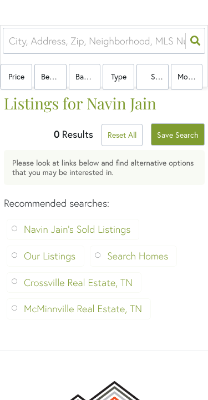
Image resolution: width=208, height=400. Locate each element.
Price (16, 76)
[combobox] (10, 41)
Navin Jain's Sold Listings (77, 229)
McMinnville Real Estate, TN (83, 308)
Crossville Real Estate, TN (78, 282)
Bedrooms (53, 76)
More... (188, 76)
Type (118, 76)
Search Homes (137, 255)
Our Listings (49, 255)
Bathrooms (87, 76)
